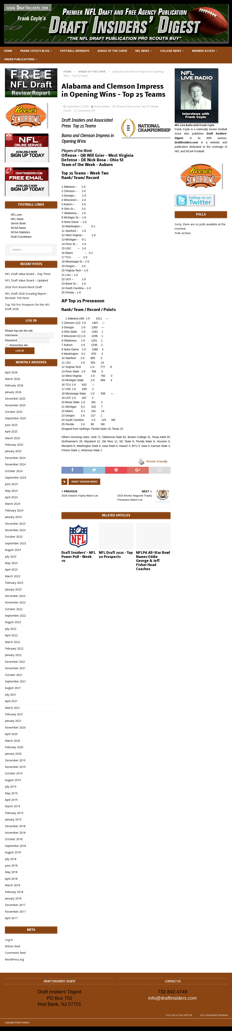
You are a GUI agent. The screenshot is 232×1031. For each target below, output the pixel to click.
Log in (9, 940)
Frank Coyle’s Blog (34, 51)
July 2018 (10, 859)
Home (8, 51)
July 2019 (10, 786)
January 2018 (13, 898)
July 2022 (10, 629)
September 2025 (15, 418)
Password (11, 340)
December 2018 (15, 826)
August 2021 (13, 688)
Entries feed (12, 946)
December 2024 (15, 458)
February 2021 (14, 714)
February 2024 (14, 510)
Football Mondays (74, 51)
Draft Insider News (84, 481)
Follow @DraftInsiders (214, 1015)
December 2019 (15, 760)
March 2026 (12, 379)
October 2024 (13, 471)
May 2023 (11, 563)
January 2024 (13, 517)
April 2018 (11, 879)
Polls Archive (183, 233)
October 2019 (13, 773)
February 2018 (14, 892)
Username (11, 335)
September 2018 (15, 846)
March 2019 (12, 806)
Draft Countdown (21, 236)
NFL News (142, 51)
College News (170, 51)
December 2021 (15, 662)
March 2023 (12, 576)
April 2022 (11, 635)
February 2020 (14, 747)
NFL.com (16, 214)
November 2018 (15, 832)
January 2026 (13, 392)
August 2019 (13, 780)
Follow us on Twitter (179, 1015)
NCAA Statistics (20, 232)
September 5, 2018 (78, 106)
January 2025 (13, 451)
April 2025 (11, 431)
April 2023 (11, 569)
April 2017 (11, 918)
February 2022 (14, 648)
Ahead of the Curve (112, 51)
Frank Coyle (182, 129)
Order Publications (19, 59)
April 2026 (11, 372)
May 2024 (11, 491)
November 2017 (15, 911)
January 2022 (13, 655)
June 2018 (11, 865)
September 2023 (15, 543)
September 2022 (15, 615)
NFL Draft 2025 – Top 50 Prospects (116, 555)
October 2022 (13, 609)
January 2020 (13, 753)
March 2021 (12, 708)
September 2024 (15, 477)
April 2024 (11, 497)
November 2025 (15, 405)
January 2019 (13, 819)
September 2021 (15, 681)
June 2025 (11, 425)
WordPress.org (14, 959)
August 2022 (13, 622)
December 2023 (15, 523)
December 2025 (15, 398)
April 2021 (11, 701)
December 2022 (15, 596)
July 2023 (10, 556)
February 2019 (14, 813)
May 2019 (11, 793)
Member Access (203, 51)
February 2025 (14, 444)
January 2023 (13, 589)
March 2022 (12, 642)
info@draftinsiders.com (172, 998)
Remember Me (17, 345)
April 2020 (11, 734)
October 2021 (13, 675)
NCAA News (18, 227)
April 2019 (11, 800)
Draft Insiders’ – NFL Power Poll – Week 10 (78, 557)
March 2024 (12, 504)
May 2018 (11, 872)
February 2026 (14, 385)
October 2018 (13, 839)
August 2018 (13, 852)
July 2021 (10, 694)
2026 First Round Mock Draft (23, 287)
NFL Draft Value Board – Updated (26, 280)
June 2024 (11, 484)
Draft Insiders (102, 106)
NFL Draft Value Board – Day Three (28, 274)
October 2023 (13, 536)
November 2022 (15, 602)
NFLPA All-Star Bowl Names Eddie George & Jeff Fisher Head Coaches (153, 561)
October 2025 (13, 412)
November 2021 (15, 668)
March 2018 (12, 885)
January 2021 (13, 721)
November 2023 (15, 530)
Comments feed (15, 953)
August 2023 (13, 550)
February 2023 (14, 583)
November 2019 (15, 767)
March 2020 (12, 740)
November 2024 (15, 464)
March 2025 (12, 438)
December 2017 (15, 905)
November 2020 (15, 727)
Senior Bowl (18, 223)
